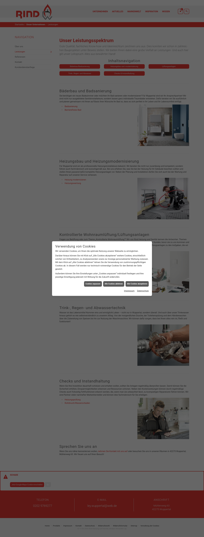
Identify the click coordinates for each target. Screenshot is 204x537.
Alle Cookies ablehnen (114, 256)
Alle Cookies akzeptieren (137, 256)
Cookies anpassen (92, 256)
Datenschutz (143, 263)
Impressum (129, 263)
